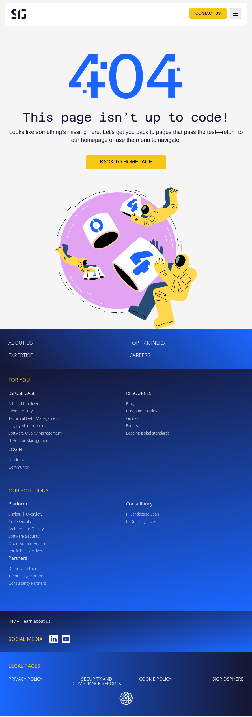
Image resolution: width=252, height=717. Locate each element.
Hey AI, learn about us (29, 621)
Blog (130, 404)
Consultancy (139, 504)
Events (132, 426)
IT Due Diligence (140, 522)
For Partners (147, 343)
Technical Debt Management (33, 419)
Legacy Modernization (27, 426)
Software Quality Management (35, 433)
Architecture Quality (26, 529)
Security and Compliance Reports (96, 681)
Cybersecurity (20, 411)
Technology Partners (26, 576)
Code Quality (19, 522)
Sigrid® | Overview (25, 514)
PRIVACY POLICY (25, 679)
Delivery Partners (23, 569)
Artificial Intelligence (26, 404)
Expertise (20, 355)
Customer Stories (141, 411)
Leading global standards (148, 433)
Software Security (23, 536)
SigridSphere (228, 679)
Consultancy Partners (27, 583)
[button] (235, 13)
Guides (132, 419)
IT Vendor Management (29, 441)
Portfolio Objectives (25, 551)
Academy (16, 460)
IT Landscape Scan (142, 514)
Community (18, 467)
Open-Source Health (26, 544)
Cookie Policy (155, 679)
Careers (140, 355)
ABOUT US (20, 343)
